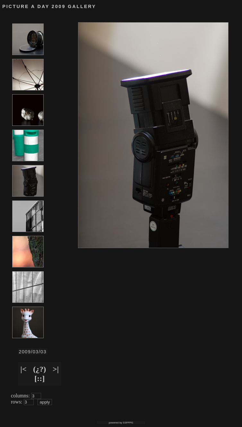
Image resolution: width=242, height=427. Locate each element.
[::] (39, 378)
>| (56, 369)
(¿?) (39, 369)
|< (24, 369)
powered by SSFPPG (121, 422)
